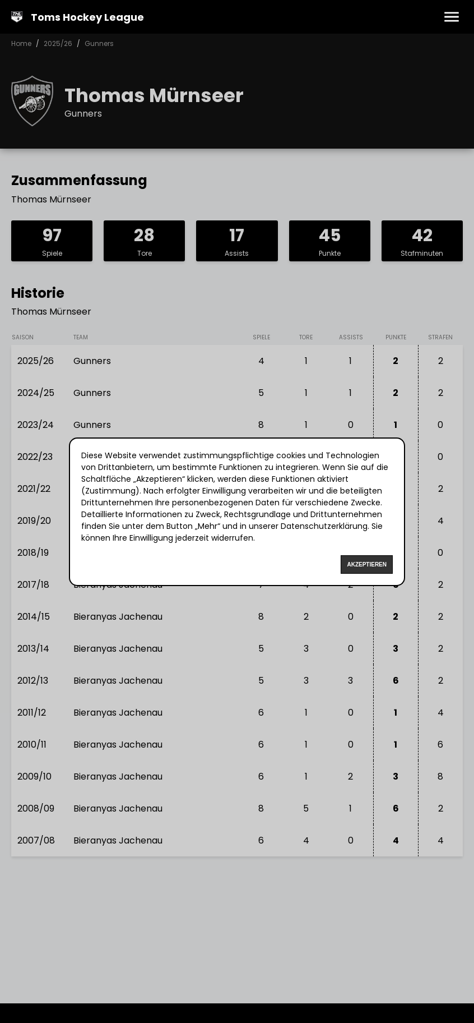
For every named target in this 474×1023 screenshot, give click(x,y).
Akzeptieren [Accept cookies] (367, 564)
